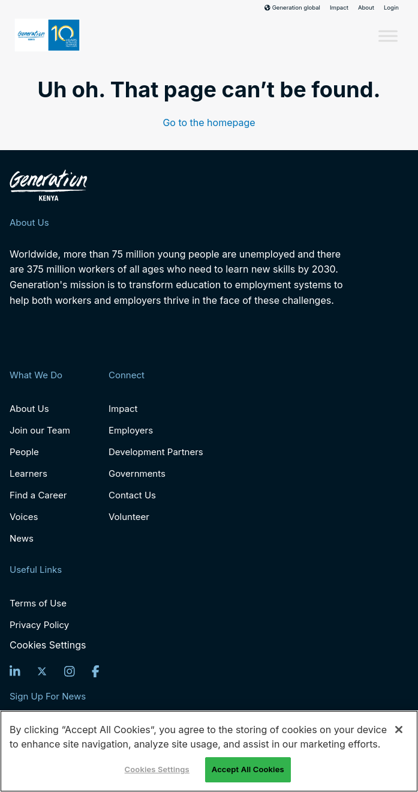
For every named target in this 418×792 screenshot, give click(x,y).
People (24, 452)
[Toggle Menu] (388, 36)
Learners (28, 473)
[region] (209, 751)
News (22, 538)
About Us (29, 408)
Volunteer (129, 516)
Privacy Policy (39, 624)
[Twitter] (42, 671)
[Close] (399, 729)
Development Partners (156, 452)
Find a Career (38, 495)
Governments (137, 473)
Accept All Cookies (248, 769)
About (366, 8)
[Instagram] (69, 671)
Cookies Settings (48, 645)
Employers (131, 430)
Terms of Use (38, 603)
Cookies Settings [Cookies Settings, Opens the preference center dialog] (157, 769)
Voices (24, 516)
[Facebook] (96, 671)
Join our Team (40, 430)
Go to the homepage (209, 122)
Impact (339, 8)
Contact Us (132, 495)
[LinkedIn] (15, 671)
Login (391, 8)
